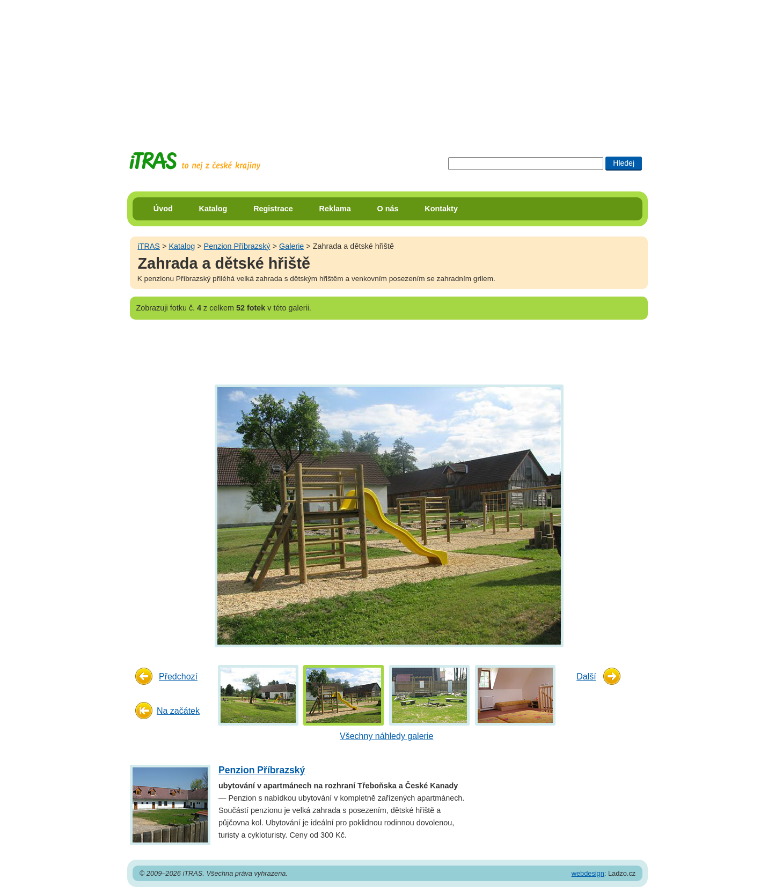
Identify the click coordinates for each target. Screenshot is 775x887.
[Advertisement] (387, 67)
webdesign (588, 873)
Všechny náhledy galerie (386, 736)
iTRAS (148, 246)
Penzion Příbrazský (237, 246)
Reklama (335, 208)
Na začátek (178, 710)
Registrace (273, 208)
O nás (388, 208)
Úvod (163, 208)
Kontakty (441, 208)
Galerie (291, 246)
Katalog (213, 208)
